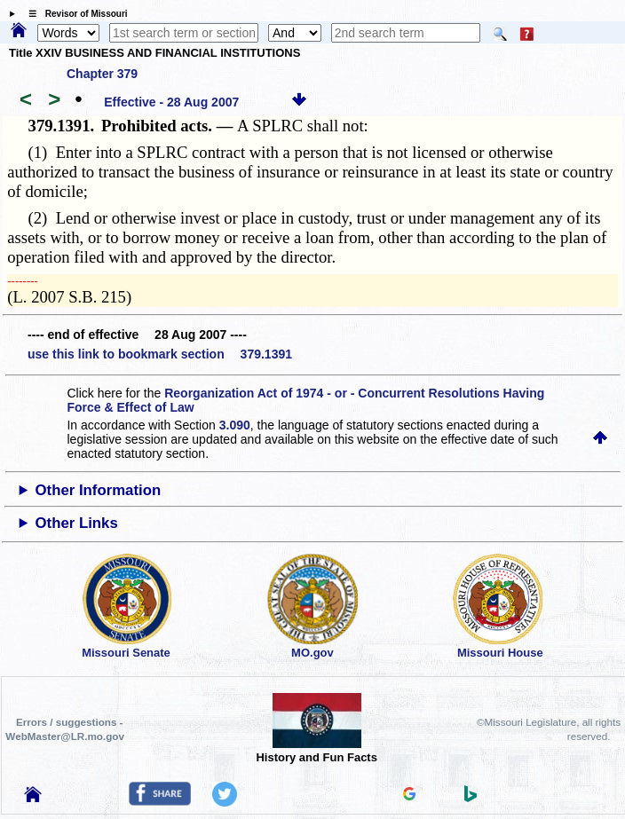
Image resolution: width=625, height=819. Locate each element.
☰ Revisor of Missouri (74, 14)
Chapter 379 (102, 74)
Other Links (76, 523)
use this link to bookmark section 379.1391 (160, 354)
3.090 (234, 425)
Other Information (98, 490)
